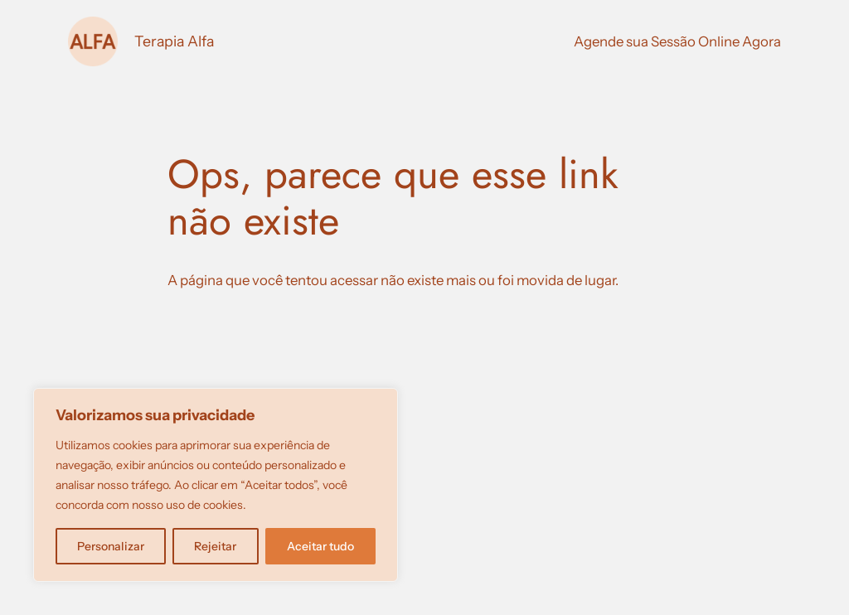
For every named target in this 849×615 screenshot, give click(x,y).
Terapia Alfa (174, 41)
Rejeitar (215, 546)
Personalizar (110, 546)
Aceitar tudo (320, 546)
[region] (215, 485)
